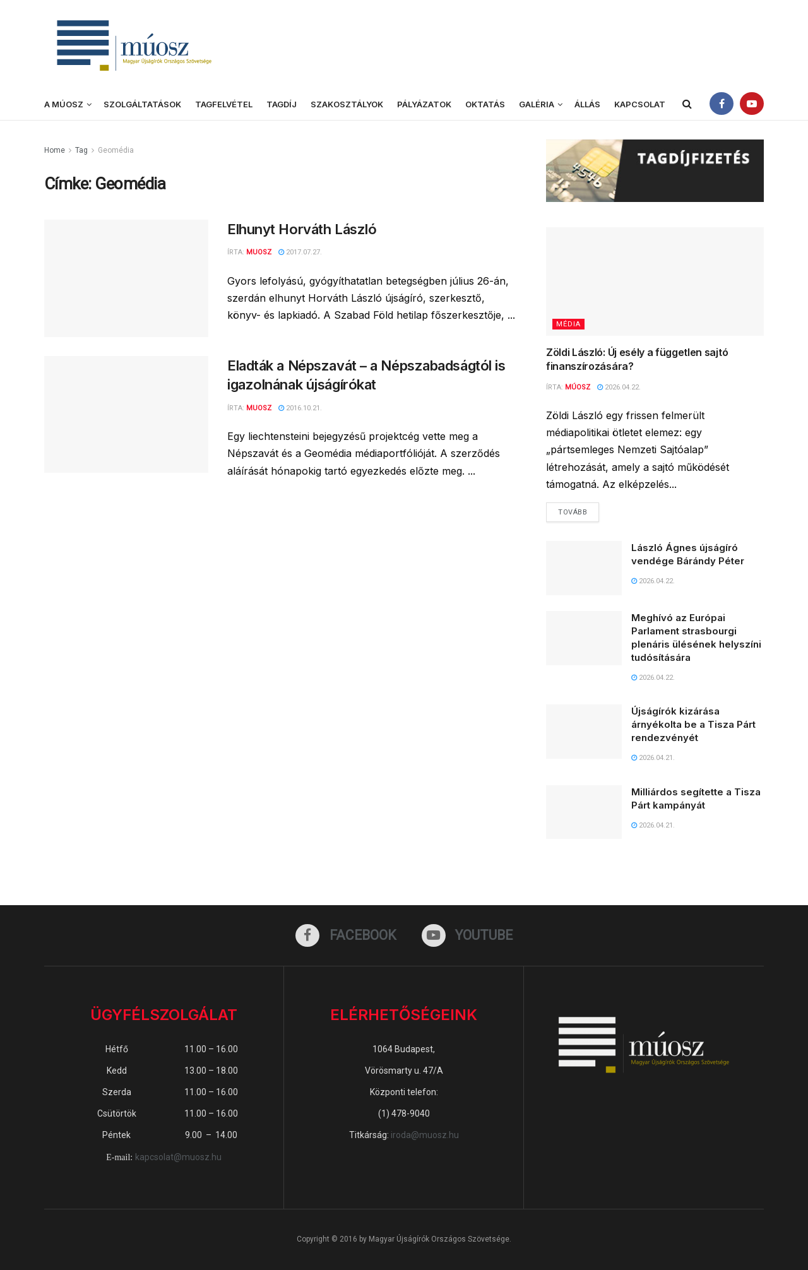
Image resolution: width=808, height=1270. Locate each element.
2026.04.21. (653, 758)
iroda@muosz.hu (425, 1135)
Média (568, 324)
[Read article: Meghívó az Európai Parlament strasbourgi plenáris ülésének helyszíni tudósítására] (584, 638)
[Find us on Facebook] (345, 935)
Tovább (578, 509)
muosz (258, 408)
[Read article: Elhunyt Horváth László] (126, 278)
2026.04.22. (619, 387)
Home (54, 150)
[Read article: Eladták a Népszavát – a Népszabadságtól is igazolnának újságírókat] (126, 414)
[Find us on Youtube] (467, 935)
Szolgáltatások (142, 104)
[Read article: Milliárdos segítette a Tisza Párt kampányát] (584, 812)
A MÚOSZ (63, 104)
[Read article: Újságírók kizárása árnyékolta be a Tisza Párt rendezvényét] (584, 731)
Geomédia (116, 150)
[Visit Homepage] (132, 44)
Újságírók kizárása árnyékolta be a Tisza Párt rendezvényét (693, 724)
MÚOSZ (577, 387)
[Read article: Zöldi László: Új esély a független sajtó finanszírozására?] (655, 281)
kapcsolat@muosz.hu (178, 1157)
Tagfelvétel (223, 104)
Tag (81, 150)
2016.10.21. (300, 408)
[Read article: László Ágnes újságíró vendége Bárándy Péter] (584, 569)
